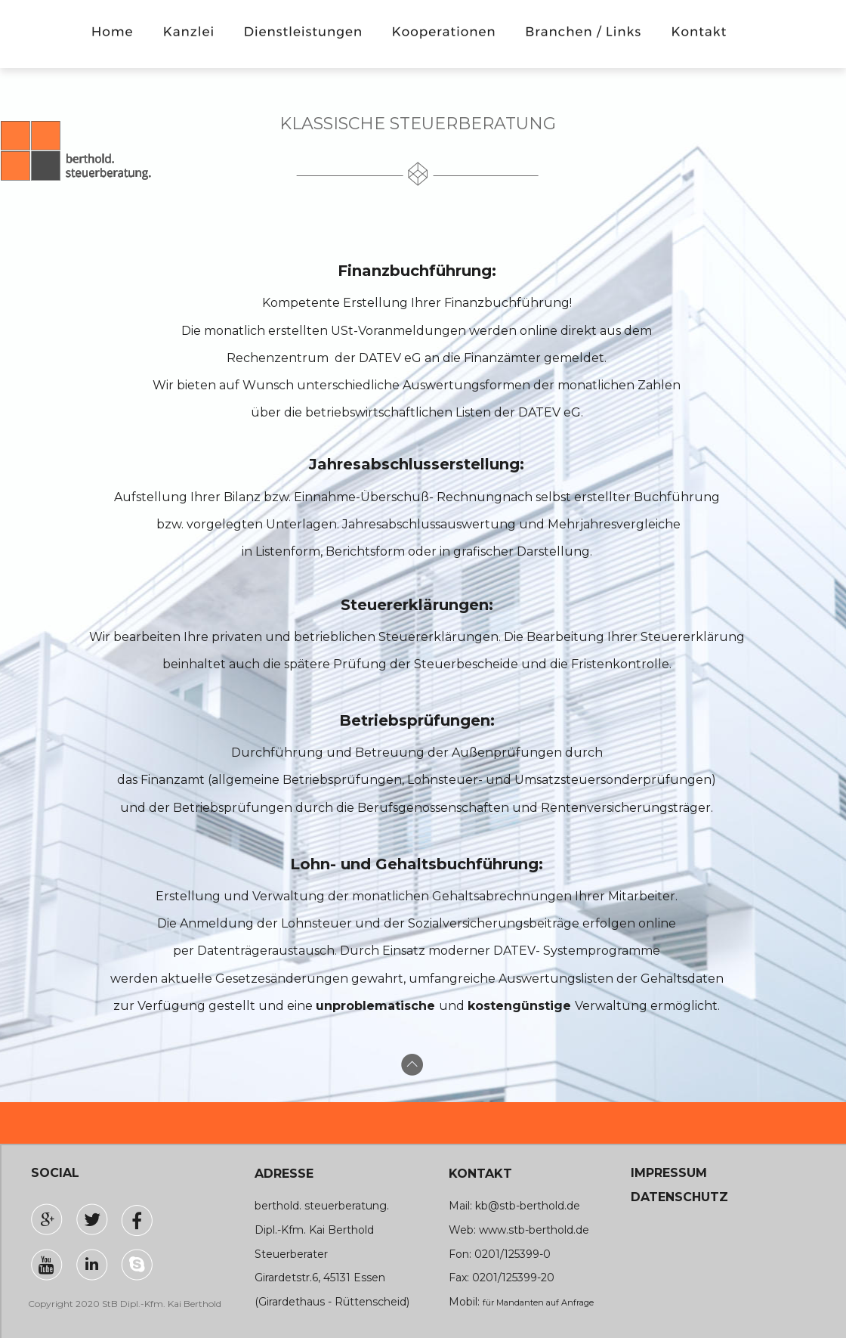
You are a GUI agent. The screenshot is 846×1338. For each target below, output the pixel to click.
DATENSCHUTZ (679, 1197)
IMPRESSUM (669, 1173)
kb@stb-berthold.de (527, 1206)
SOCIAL (55, 1173)
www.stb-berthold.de (534, 1230)
